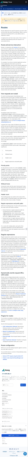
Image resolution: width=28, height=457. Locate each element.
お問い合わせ (4, 443)
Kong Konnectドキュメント (7, 411)
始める (3, 404)
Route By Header (6, 336)
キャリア (3, 438)
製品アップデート (5, 403)
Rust (18, 256)
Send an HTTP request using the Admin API (13, 356)
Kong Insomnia (5, 401)
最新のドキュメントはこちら (11, 20)
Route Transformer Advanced (9, 339)
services (16, 47)
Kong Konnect (4, 393)
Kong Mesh (4, 398)
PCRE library (15, 261)
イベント (3, 441)
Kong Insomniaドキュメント (7, 416)
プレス (3, 440)
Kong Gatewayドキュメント (7, 412)
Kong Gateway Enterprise (6, 394)
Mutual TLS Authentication (9, 331)
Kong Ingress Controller (6, 399)
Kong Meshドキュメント (6, 414)
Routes (24, 8)
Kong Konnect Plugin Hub (7, 417)
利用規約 (5, 451)
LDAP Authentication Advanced (10, 326)
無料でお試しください (14, 435)
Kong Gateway (10, 8)
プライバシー (12, 451)
